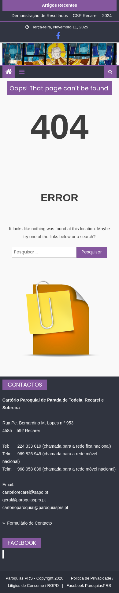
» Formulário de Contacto (27, 523)
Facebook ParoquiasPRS (88, 585)
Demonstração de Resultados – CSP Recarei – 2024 (62, 15)
